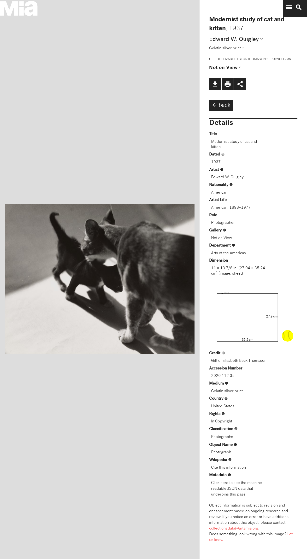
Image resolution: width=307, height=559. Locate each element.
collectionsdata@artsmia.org (233, 529)
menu (289, 7)
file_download (215, 84)
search (298, 7)
